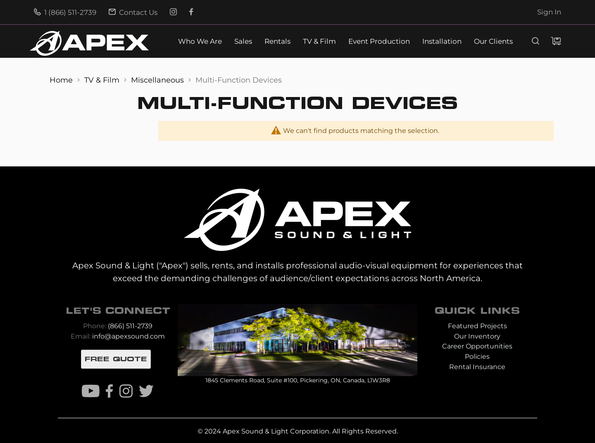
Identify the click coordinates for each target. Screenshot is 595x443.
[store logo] (89, 43)
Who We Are (200, 41)
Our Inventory (477, 336)
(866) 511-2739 (130, 326)
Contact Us (133, 12)
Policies (477, 356)
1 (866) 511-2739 (65, 12)
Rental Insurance (477, 367)
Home (62, 80)
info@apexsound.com (128, 336)
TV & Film (319, 41)
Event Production (379, 41)
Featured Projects (477, 326)
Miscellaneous (158, 80)
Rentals (277, 41)
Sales (243, 41)
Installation (442, 41)
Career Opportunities (477, 346)
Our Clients (493, 41)
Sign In (549, 12)
